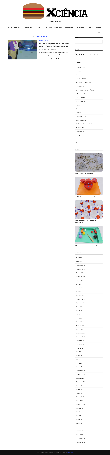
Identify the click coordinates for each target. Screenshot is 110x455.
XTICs (40, 28)
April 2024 (79, 318)
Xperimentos (29, 28)
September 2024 (80, 303)
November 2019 (80, 442)
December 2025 (80, 265)
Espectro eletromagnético (83, 82)
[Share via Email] (58, 58)
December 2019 (80, 438)
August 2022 (79, 385)
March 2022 (79, 393)
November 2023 (80, 337)
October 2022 (80, 378)
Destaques (79, 75)
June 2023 (79, 355)
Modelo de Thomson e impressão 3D (86, 197)
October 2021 (80, 408)
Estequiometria (80, 86)
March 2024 (79, 322)
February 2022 (80, 397)
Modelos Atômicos (81, 101)
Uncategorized (80, 131)
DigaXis (49, 28)
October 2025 (80, 273)
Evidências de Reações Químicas (85, 90)
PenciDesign (70, 452)
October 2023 (80, 340)
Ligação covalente (81, 97)
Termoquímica (80, 127)
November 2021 (80, 404)
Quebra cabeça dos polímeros (84, 173)
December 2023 (80, 333)
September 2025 (80, 276)
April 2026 (79, 258)
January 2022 (79, 400)
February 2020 (80, 431)
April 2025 (79, 291)
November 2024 (80, 299)
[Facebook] (81, 54)
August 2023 (79, 348)
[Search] (102, 32)
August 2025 (79, 280)
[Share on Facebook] (53, 58)
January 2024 (79, 329)
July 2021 (78, 412)
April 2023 (79, 363)
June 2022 (79, 389)
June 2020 (79, 419)
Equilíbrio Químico (81, 78)
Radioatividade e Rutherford (84, 124)
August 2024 (79, 307)
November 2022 (80, 374)
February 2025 (80, 295)
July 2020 (78, 416)
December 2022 (80, 370)
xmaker (17, 28)
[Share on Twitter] (55, 58)
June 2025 (79, 288)
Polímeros (79, 109)
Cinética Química (80, 67)
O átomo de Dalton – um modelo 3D (86, 246)
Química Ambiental (81, 116)
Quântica (78, 112)
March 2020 (79, 427)
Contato (90, 28)
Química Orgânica (81, 120)
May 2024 (78, 314)
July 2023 (78, 352)
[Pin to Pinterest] (56, 58)
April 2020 (79, 423)
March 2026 (79, 261)
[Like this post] (51, 58)
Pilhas (78, 105)
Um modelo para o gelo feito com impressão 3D (85, 221)
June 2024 (79, 310)
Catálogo (58, 28)
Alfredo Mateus (45, 49)
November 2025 (80, 269)
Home (10, 28)
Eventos (80, 28)
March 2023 (79, 367)
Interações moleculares (82, 94)
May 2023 (78, 359)
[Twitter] (96, 54)
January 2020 (79, 434)
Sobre (98, 28)
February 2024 (80, 325)
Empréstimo (70, 28)
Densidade (79, 71)
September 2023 (80, 344)
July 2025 (78, 284)
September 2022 (80, 382)
